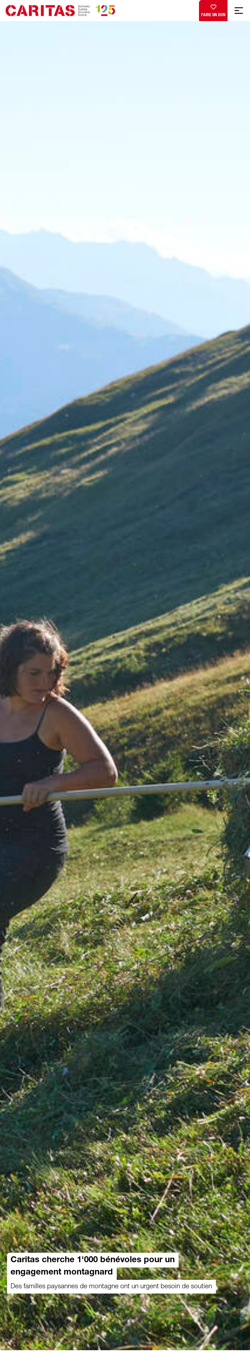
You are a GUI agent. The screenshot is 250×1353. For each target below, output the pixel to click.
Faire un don (213, 9)
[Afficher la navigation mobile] (238, 10)
